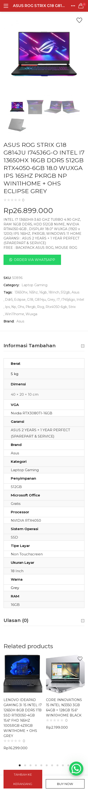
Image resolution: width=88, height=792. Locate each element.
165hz (33, 292)
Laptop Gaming (34, 285)
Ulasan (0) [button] (44, 620)
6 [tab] (47, 765)
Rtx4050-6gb (56, 307)
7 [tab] (52, 765)
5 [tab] (41, 765)
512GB (16, 487)
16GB (15, 604)
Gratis (15, 503)
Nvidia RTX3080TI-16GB (31, 413)
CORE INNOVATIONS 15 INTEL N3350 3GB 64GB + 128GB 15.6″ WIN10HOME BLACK (64, 707)
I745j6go (68, 299)
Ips (7, 307)
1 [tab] (20, 765)
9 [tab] (63, 765)
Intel (80, 299)
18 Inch (17, 571)
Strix (72, 307)
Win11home (14, 314)
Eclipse (20, 299)
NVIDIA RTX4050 (26, 520)
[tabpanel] (23, 706)
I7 (58, 299)
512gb (65, 292)
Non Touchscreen (27, 554)
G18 (30, 299)
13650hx (21, 292)
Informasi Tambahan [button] (44, 345)
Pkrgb (31, 307)
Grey (51, 299)
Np (13, 307)
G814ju (40, 299)
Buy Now (65, 784)
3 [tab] (30, 765)
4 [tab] (36, 765)
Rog (40, 307)
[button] (80, 6)
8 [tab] (57, 765)
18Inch (53, 292)
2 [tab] (25, 765)
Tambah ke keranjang (22, 779)
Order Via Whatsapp (34, 260)
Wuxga (31, 314)
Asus (75, 292)
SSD (14, 537)
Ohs (21, 307)
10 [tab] (68, 765)
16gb (43, 292)
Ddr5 (9, 299)
